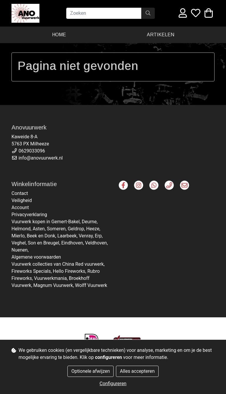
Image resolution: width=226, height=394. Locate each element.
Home (59, 34)
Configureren (112, 383)
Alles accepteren (137, 371)
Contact (19, 193)
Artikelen (160, 34)
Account (20, 207)
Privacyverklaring (29, 214)
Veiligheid (21, 200)
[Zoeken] (104, 13)
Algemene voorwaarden (36, 257)
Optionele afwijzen (90, 371)
